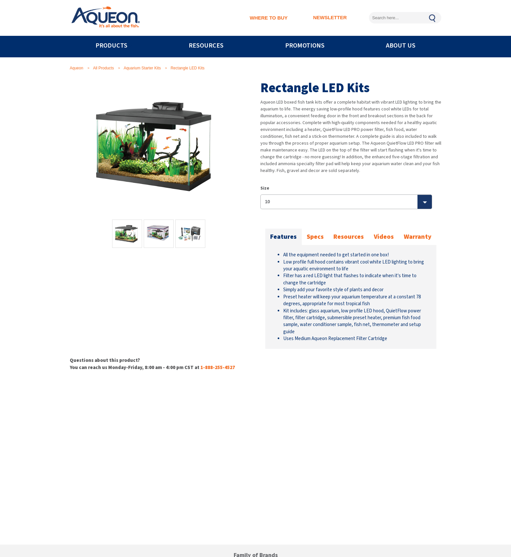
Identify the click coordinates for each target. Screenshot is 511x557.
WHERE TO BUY (268, 18)
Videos (384, 236)
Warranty (417, 236)
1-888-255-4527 (217, 367)
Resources (348, 236)
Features (283, 236)
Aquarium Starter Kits (142, 68)
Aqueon (76, 68)
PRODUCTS (111, 45)
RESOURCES (206, 45)
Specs (315, 236)
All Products (103, 68)
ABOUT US (401, 45)
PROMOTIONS (305, 45)
